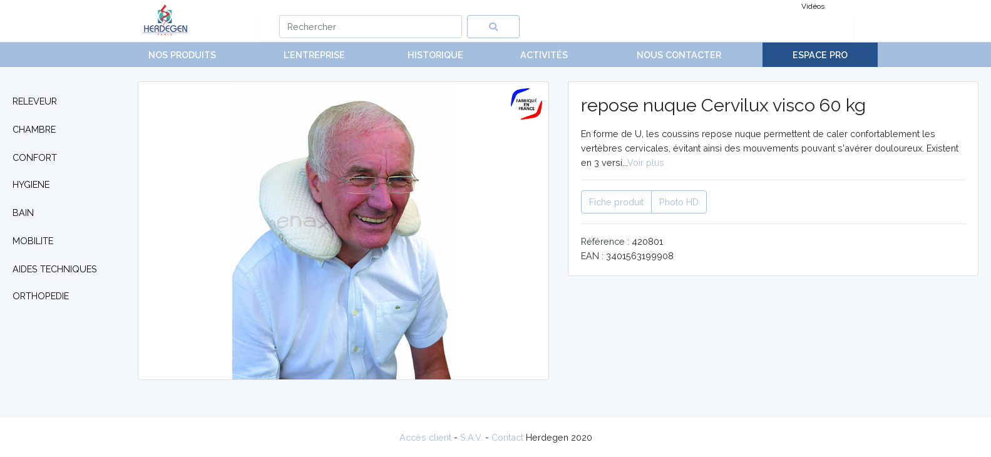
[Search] (371, 26)
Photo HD (679, 202)
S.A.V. (471, 437)
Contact (507, 437)
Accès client (425, 437)
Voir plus (645, 162)
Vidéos (812, 6)
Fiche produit (616, 202)
